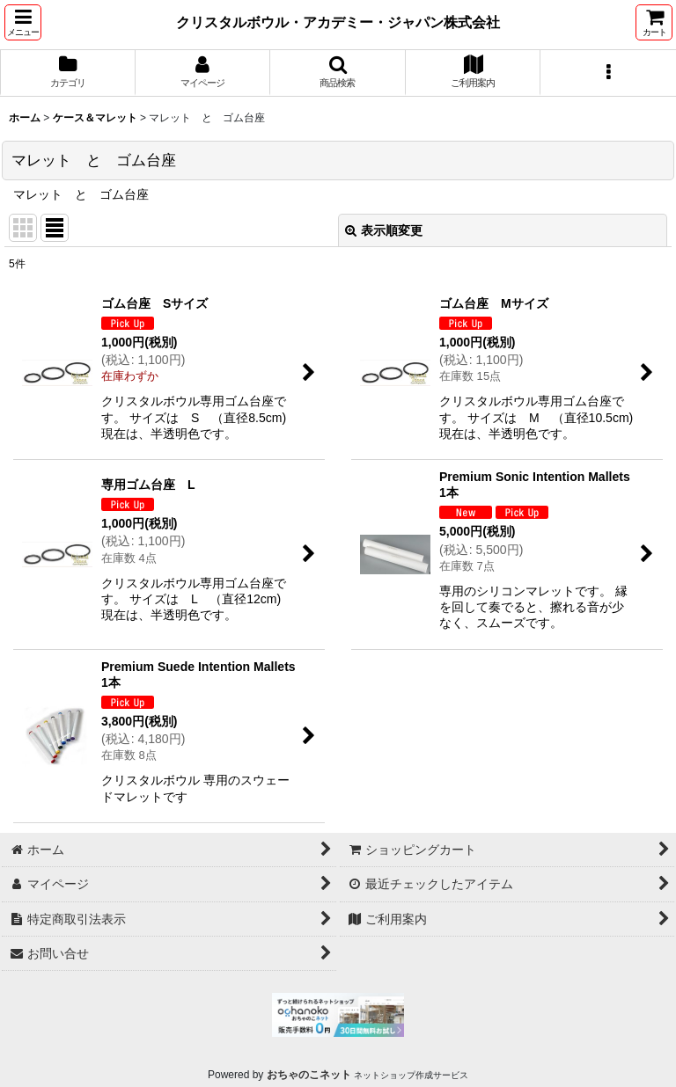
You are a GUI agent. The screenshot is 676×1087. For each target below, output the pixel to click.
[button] (22, 22)
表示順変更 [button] (383, 230)
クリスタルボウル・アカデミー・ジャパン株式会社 (338, 22)
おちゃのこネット (309, 1075)
